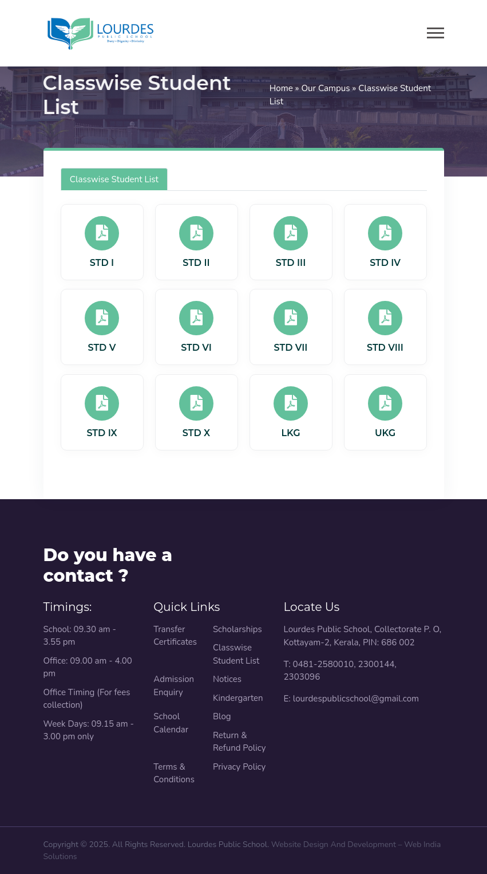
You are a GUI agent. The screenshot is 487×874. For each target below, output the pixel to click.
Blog (222, 716)
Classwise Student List (114, 179)
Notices (227, 679)
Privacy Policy (239, 767)
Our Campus (325, 88)
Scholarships (237, 629)
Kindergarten (238, 698)
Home (281, 88)
